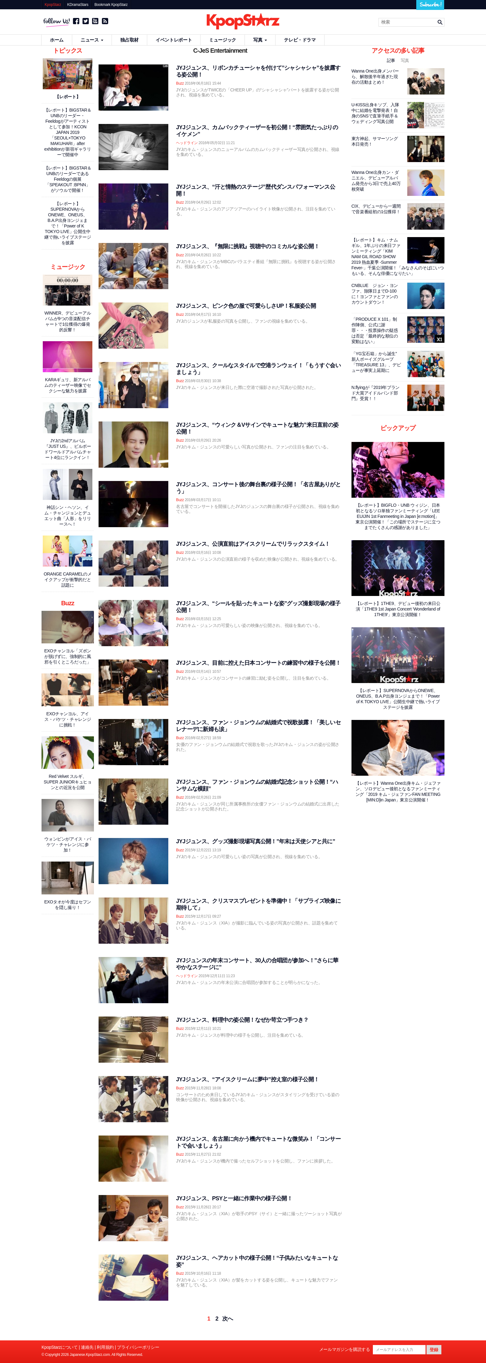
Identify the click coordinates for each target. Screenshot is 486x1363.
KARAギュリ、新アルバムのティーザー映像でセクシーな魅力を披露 (67, 385)
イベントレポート (174, 39)
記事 (391, 60)
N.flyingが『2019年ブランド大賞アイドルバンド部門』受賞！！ (375, 393)
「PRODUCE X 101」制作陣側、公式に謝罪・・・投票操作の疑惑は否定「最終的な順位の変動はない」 (374, 330)
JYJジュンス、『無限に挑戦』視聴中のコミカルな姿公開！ (247, 246)
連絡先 (87, 1347)
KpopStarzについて (60, 1347)
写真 (260, 39)
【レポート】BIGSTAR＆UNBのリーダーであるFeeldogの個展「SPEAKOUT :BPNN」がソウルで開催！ (67, 179)
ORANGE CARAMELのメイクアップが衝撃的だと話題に (68, 579)
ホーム (57, 39)
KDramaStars (77, 4)
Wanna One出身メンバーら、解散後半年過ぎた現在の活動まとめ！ (375, 76)
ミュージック (222, 39)
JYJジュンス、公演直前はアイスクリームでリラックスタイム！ (253, 544)
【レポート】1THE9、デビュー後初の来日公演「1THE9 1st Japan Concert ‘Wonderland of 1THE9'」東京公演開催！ (398, 609)
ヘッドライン (187, 143)
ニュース (92, 39)
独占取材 (129, 39)
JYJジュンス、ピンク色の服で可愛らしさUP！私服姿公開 (246, 306)
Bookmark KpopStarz (111, 4)
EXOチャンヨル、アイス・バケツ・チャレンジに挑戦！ (67, 719)
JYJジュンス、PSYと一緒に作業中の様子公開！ (234, 1198)
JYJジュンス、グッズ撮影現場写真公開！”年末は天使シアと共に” (255, 841)
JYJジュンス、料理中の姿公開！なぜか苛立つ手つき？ (242, 1020)
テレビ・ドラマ (300, 39)
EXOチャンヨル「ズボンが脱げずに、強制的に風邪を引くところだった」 (67, 656)
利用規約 (105, 1347)
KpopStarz (53, 4)
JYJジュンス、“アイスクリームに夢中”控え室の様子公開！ (247, 1079)
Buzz (180, 83)
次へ (227, 1319)
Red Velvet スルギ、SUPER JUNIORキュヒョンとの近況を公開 (67, 782)
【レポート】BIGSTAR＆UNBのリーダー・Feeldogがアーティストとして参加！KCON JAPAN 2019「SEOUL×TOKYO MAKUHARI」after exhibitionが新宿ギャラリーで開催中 (67, 132)
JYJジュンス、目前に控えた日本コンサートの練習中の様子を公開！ (258, 663)
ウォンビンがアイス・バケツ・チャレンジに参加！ (67, 844)
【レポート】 (67, 96)
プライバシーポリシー (138, 1347)
